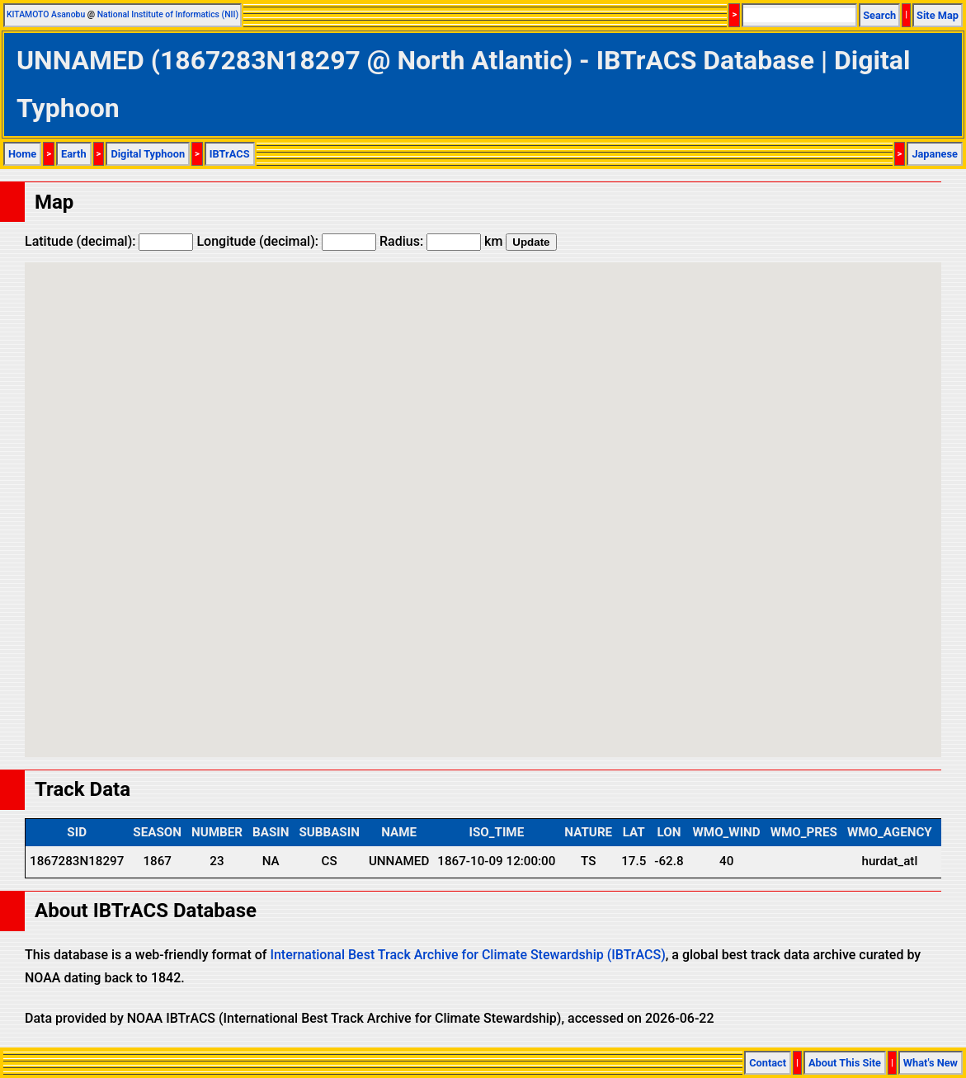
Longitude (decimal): (286, 241)
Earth (74, 154)
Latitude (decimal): (109, 241)
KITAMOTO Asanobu (46, 14)
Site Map (938, 15)
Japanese (935, 154)
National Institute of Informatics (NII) (167, 14)
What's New (930, 1063)
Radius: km (440, 241)
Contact (767, 1063)
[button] (483, 494)
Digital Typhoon (148, 154)
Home (22, 154)
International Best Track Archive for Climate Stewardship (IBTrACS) (467, 955)
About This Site (844, 1063)
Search (879, 15)
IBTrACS (230, 154)
